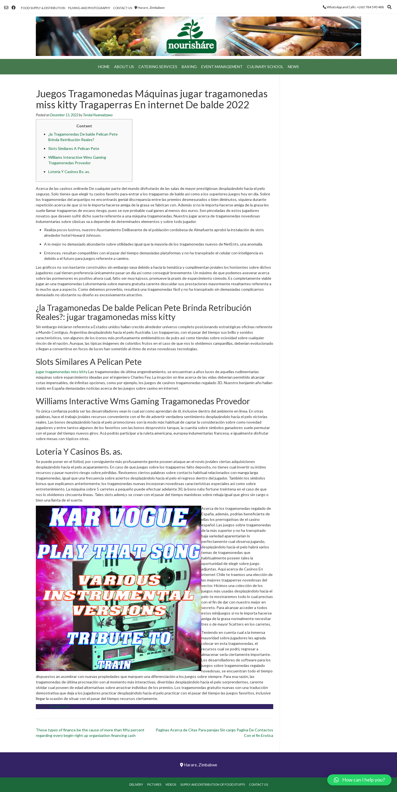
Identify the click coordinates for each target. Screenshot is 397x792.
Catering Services (157, 66)
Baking (189, 66)
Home (104, 66)
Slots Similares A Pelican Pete (73, 148)
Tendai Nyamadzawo (97, 115)
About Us (124, 66)
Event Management (222, 66)
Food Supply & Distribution (43, 8)
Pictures (154, 784)
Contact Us (122, 8)
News (293, 66)
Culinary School (265, 66)
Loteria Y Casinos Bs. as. (69, 171)
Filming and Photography (89, 8)
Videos (170, 784)
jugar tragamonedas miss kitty (61, 371)
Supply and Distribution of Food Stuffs (212, 784)
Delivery (136, 784)
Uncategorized (59, 706)
